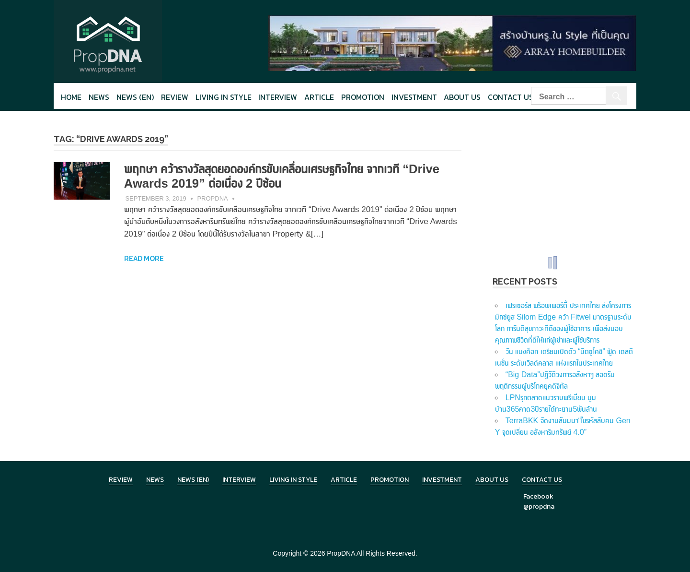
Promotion (362, 97)
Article (319, 97)
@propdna (538, 506)
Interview (277, 97)
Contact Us (510, 97)
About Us (462, 97)
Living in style (224, 97)
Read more (144, 258)
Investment (414, 97)
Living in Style (293, 480)
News (99, 97)
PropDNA (212, 198)
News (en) (135, 97)
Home (71, 97)
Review (174, 97)
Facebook (538, 496)
